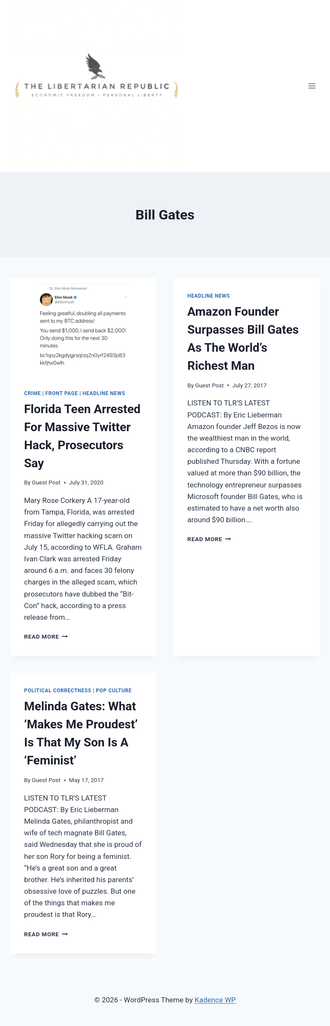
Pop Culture (113, 691)
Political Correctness (58, 691)
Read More (46, 636)
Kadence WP (215, 1000)
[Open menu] (312, 85)
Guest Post (46, 482)
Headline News (103, 393)
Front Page (62, 393)
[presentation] (83, 327)
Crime (32, 393)
